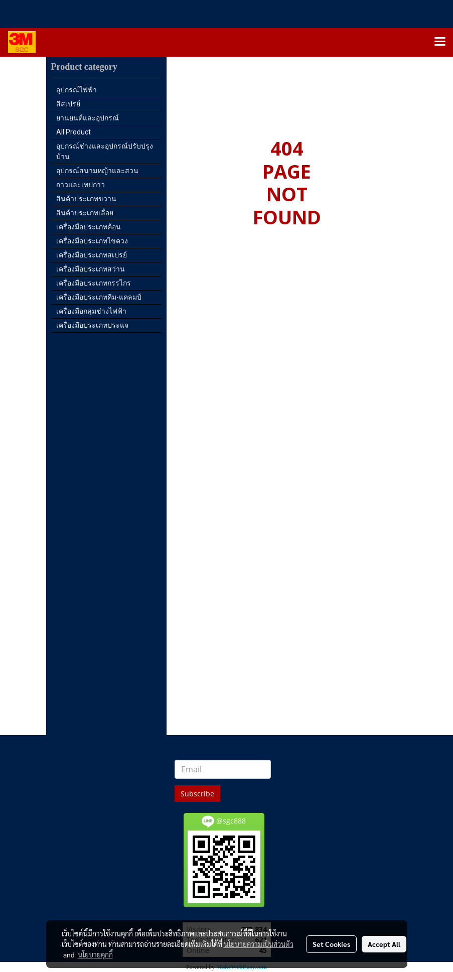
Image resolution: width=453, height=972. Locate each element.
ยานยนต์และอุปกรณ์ (87, 118)
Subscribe (197, 793)
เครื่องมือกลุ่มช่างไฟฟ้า (91, 311)
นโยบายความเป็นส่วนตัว (258, 943)
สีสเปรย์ (68, 104)
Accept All (384, 943)
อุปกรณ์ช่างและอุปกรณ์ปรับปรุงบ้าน (104, 151)
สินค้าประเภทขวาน (86, 199)
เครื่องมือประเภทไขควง (92, 241)
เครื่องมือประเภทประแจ (92, 325)
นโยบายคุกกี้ (95, 954)
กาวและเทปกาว (80, 185)
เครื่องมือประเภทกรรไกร (93, 283)
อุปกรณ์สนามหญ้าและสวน (97, 171)
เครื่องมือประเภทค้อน (88, 227)
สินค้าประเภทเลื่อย (84, 213)
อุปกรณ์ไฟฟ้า (76, 90)
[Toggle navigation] (440, 42)
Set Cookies (331, 943)
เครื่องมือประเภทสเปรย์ (91, 255)
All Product (73, 132)
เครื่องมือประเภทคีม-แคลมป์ (98, 297)
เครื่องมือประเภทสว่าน (90, 269)
